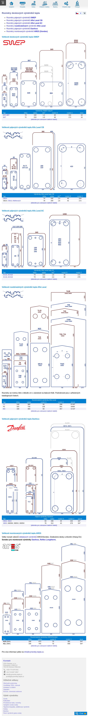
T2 (4, 404)
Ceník (5, 699)
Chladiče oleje (66, 7)
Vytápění (11, 7)
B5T (8, 115)
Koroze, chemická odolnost (12, 691)
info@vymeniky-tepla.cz (34, 652)
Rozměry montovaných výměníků (27, 31)
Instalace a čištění (9, 687)
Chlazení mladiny (44, 7)
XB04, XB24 (7, 521)
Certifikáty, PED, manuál (11, 685)
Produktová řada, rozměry (12, 703)
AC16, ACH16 (8, 275)
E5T (4, 115)
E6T (4, 117)
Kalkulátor (6, 701)
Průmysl (77, 7)
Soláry (33, 7)
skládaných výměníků (28, 537)
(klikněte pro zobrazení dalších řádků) (44, 119)
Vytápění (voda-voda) (10, 705)
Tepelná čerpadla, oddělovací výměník (16, 707)
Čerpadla (22, 7)
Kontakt (6, 661)
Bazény (55, 7)
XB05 (5, 523)
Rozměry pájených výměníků (21, 18)
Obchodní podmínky (10, 683)
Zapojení (6, 689)
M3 (4, 409)
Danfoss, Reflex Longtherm (44, 540)
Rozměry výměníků (26, 26)
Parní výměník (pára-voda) (12, 713)
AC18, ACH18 (8, 277)
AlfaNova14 (17, 201)
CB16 (10, 201)
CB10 (5, 198)
